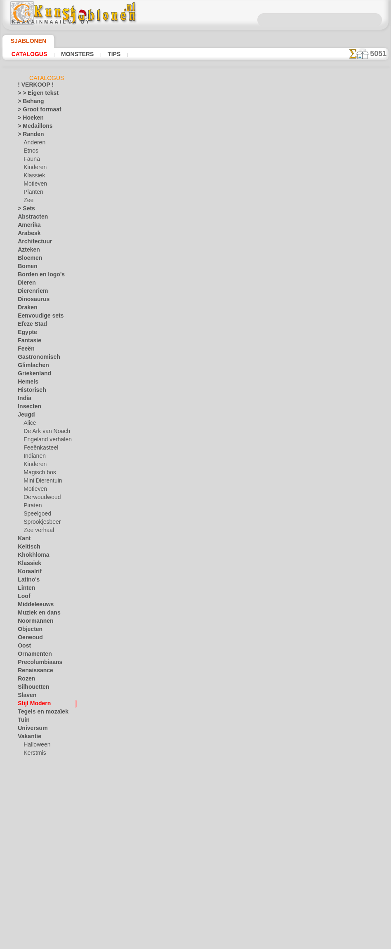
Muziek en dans (35, 614)
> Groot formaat (36, 111)
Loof (23, 597)
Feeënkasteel (38, 449)
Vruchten (28, 795)
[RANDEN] (36, 903)
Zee (27, 201)
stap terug (196, 485)
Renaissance (32, 672)
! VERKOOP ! (32, 86)
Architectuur (32, 243)
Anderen (33, 144)
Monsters (76, 54)
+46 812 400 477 (209, 583)
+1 (225, 485)
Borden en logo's (36, 276)
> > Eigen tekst (33, 94)
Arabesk (27, 234)
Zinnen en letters (37, 837)
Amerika (27, 226)
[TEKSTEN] (36, 911)
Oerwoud (28, 639)
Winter (25, 812)
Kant (23, 540)
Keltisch (27, 548)
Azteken (27, 251)
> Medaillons (32, 127)
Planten (32, 193)
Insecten (27, 408)
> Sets (24, 210)
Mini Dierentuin (41, 482)
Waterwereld (32, 804)
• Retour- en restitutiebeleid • (198, 625)
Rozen (25, 680)
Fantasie (28, 342)
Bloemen (27, 259)
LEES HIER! (178, 251)
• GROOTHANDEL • (39, 845)
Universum (30, 729)
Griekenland (31, 375)
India (23, 399)
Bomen (25, 267)
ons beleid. (310, 942)
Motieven (34, 185)
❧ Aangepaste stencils (43, 919)
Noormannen (32, 622)
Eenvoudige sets (36, 317)
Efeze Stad (30, 325)
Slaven (25, 696)
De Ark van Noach (44, 432)
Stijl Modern (32, 705)
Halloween (35, 746)
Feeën (24, 350)
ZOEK (288, 565)
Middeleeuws (32, 606)
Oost (23, 647)
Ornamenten (32, 655)
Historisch (29, 391)
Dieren (25, 284)
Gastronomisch (35, 358)
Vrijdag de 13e (33, 787)
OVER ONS (146, 565)
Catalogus (29, 54)
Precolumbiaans (36, 663)
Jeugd (24, 416)
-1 (165, 485)
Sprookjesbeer (40, 523)
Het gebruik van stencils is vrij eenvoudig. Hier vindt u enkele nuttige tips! (347, 368)
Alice (29, 424)
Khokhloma (30, 556)
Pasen (30, 762)
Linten (25, 589)
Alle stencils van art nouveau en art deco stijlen (195, 504)
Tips (112, 54)
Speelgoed (35, 515)
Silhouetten (31, 688)
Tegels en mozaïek (37, 713)
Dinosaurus (31, 300)
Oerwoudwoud (40, 498)
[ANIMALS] (37, 861)
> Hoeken (28, 119)
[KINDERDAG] (40, 878)
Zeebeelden (30, 828)
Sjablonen (25, 41)
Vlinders (27, 779)
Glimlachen (30, 366)
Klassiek (33, 177)
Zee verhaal (36, 531)
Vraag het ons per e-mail (197, 638)
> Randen (28, 135)
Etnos (30, 152)
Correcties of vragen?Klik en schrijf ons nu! (197, 537)
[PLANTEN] (36, 894)
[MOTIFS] (35, 886)
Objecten (28, 630)
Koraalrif (28, 573)
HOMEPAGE (110, 565)
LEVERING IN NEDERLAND (240, 565)
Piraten (32, 507)
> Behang (28, 102)
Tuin (22, 721)
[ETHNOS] (35, 870)
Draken (26, 309)
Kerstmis (34, 754)
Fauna (31, 160)
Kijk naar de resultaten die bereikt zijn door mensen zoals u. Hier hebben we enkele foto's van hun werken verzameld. (347, 422)
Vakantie (28, 738)
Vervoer (26, 771)
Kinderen (34, 168)
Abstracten (30, 218)
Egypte (25, 333)
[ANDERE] (35, 853)
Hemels (26, 383)
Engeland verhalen (44, 441)
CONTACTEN (183, 565)
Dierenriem (30, 292)
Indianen (33, 457)
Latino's (27, 581)
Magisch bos (38, 474)
